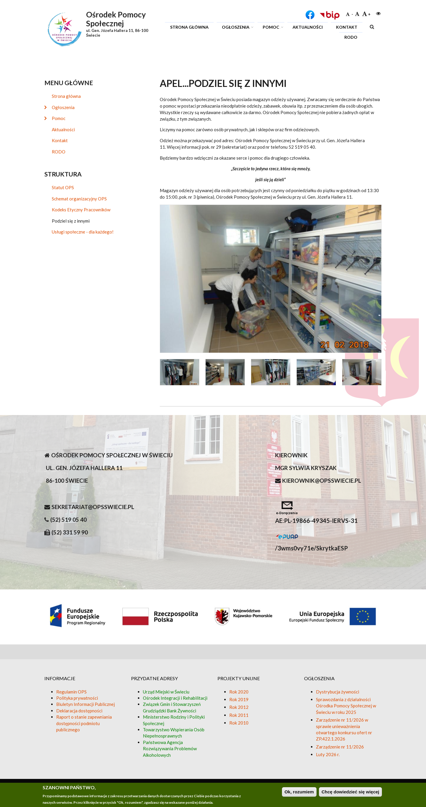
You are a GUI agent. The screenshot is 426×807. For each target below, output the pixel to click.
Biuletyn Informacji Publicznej (85, 704)
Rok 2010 (238, 722)
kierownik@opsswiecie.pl (321, 480)
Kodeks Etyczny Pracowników (81, 209)
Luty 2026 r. (328, 754)
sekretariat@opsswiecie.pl (92, 506)
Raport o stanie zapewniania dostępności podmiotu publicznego (84, 723)
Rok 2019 (238, 699)
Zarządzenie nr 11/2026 (340, 746)
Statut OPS (63, 187)
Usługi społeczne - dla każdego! (83, 231)
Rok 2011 (238, 715)
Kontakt (346, 27)
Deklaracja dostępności (79, 710)
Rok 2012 (238, 707)
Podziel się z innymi (71, 220)
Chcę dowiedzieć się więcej (350, 792)
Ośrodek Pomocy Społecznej (116, 19)
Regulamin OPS (71, 691)
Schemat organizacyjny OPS (79, 198)
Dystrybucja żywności (337, 691)
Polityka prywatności (77, 698)
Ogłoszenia (236, 28)
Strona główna (189, 27)
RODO (350, 37)
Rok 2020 (238, 691)
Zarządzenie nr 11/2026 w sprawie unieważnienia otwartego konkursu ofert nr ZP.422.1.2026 (344, 729)
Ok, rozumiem (299, 792)
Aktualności (308, 27)
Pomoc (272, 28)
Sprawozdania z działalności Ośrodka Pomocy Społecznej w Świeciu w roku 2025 (346, 706)
